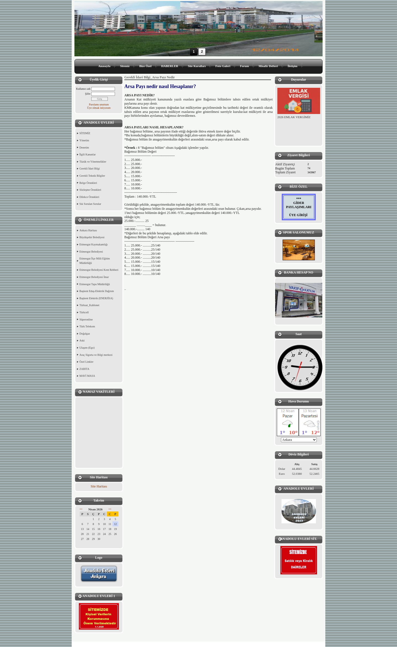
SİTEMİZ (84, 133)
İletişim (292, 66)
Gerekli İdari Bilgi (89, 168)
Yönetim (84, 140)
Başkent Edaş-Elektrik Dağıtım (96, 291)
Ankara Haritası (88, 230)
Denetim (84, 147)
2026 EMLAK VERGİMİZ (293, 117)
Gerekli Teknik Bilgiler (92, 175)
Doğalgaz (84, 333)
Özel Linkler (86, 361)
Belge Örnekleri (88, 182)
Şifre (87, 93)
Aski (82, 340)
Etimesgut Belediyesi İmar (94, 277)
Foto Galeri (222, 66)
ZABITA (84, 368)
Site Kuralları (197, 66)
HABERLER (169, 66)
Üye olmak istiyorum (99, 107)
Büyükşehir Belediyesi (91, 237)
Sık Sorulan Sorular (90, 203)
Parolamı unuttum (99, 104)
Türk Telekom (87, 326)
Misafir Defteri (268, 66)
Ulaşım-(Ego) (87, 347)
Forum (244, 66)
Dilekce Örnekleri (89, 196)
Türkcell (84, 312)
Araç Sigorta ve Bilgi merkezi (95, 354)
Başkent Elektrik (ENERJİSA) (96, 298)
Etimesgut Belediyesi (91, 251)
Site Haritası (99, 486)
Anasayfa (104, 66)
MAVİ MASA (87, 375)
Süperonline (86, 319)
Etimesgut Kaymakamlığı (93, 244)
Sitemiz (125, 66)
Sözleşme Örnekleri (90, 189)
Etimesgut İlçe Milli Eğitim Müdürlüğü (94, 260)
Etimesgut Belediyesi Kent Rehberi (98, 269)
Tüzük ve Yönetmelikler (92, 161)
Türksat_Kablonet (89, 305)
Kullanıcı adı (83, 88)
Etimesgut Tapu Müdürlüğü (94, 284)
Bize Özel (145, 66)
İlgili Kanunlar (87, 154)
